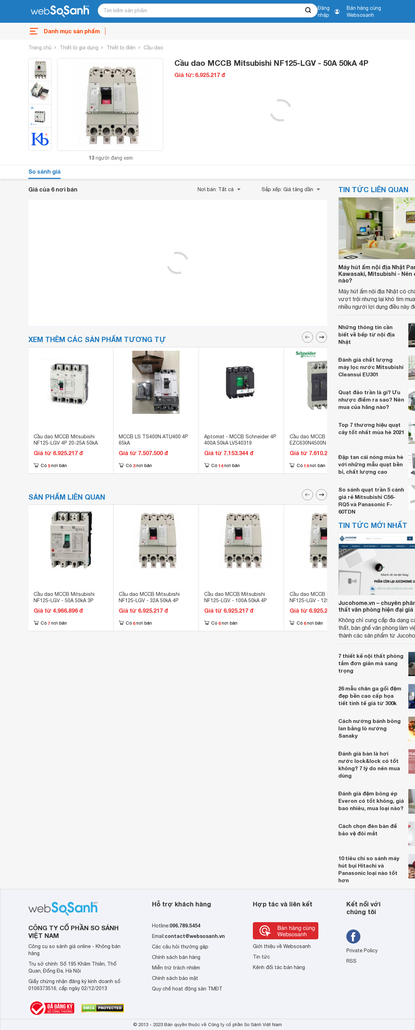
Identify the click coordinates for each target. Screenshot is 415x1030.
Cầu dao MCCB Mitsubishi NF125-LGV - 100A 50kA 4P (235, 597)
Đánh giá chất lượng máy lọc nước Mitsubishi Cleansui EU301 (370, 366)
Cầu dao (153, 47)
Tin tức (261, 957)
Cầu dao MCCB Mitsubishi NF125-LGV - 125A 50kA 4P (321, 597)
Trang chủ (39, 47)
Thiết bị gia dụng (79, 47)
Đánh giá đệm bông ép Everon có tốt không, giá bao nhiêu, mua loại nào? (371, 800)
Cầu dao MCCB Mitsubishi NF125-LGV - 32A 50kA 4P (149, 597)
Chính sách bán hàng (176, 957)
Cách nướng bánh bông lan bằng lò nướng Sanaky (369, 728)
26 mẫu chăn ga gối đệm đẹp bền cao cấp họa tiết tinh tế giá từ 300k (369, 695)
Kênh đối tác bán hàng (279, 967)
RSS (351, 961)
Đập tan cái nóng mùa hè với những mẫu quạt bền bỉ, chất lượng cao (370, 464)
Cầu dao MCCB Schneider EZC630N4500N (320, 440)
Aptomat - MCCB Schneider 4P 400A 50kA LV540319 (240, 440)
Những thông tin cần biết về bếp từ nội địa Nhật (366, 334)
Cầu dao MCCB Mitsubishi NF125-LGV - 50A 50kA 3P (64, 597)
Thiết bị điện (121, 47)
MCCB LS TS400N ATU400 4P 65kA (153, 440)
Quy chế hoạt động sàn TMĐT (187, 988)
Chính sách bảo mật (175, 978)
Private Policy (362, 950)
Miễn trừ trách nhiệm (176, 967)
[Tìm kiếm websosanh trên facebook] (353, 937)
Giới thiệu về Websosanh (282, 946)
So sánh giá (44, 171)
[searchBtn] (308, 10)
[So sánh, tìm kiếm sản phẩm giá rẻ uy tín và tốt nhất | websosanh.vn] (59, 11)
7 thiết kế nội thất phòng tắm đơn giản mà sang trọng (370, 663)
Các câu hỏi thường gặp (180, 946)
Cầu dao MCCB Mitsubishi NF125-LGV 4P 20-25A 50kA (66, 440)
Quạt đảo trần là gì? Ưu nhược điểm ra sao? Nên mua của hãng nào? (371, 399)
